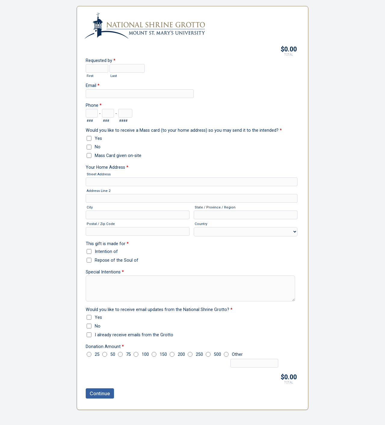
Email (93, 86)
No (97, 146)
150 (163, 354)
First (90, 76)
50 (112, 354)
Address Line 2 (98, 191)
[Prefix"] (108, 113)
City (90, 207)
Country (201, 224)
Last (113, 76)
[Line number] (125, 113)
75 (128, 354)
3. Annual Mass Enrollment (192, 22)
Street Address (99, 174)
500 (217, 354)
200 (181, 354)
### (90, 121)
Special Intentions (105, 272)
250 (199, 354)
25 (97, 354)
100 (145, 354)
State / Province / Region (215, 207)
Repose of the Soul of (116, 260)
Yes (98, 138)
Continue (100, 393)
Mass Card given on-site (118, 155)
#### (123, 121)
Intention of (106, 251)
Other (237, 354)
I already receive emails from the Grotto (134, 334)
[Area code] (92, 113)
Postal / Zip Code (101, 224)
